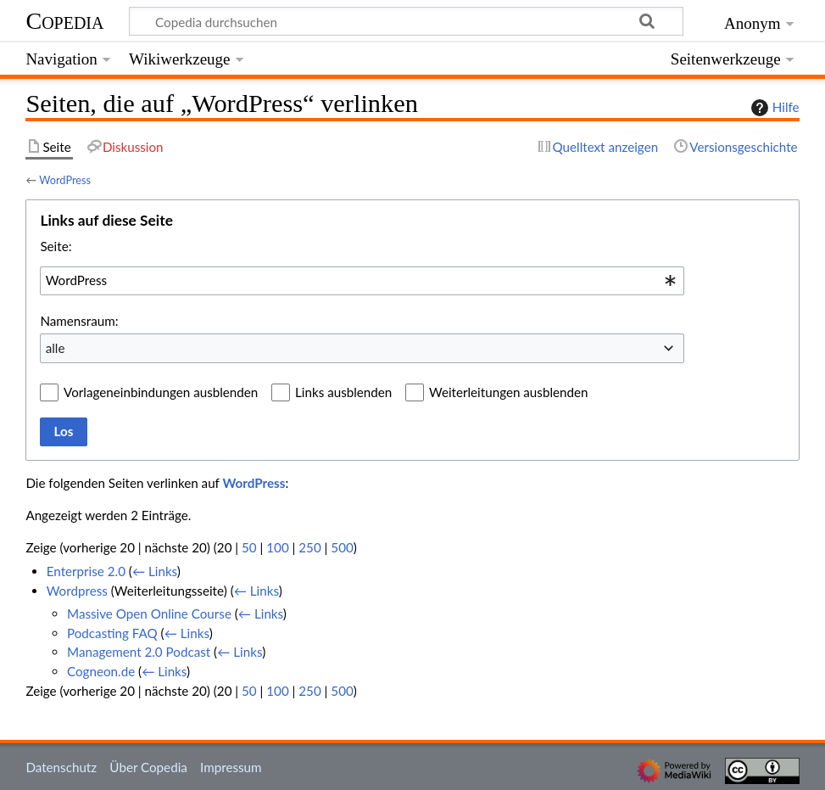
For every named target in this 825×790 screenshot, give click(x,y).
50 (249, 547)
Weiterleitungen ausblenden (508, 392)
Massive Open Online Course (149, 613)
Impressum (231, 767)
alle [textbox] (55, 348)
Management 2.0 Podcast (138, 651)
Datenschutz (61, 767)
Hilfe (773, 107)
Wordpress (77, 590)
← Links (154, 571)
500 (342, 547)
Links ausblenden (343, 392)
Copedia (64, 21)
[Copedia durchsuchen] (406, 21)
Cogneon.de (101, 671)
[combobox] (362, 280)
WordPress (65, 180)
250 (309, 547)
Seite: (55, 246)
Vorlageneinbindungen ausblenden (161, 392)
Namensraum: (79, 320)
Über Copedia (148, 767)
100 (277, 547)
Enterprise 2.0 (86, 571)
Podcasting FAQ (112, 633)
